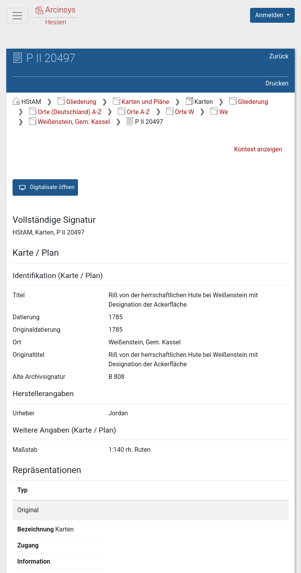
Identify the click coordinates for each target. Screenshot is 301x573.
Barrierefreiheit (217, 562)
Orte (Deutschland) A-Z (65, 112)
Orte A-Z (134, 112)
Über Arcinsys (99, 562)
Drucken (277, 83)
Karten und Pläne (141, 102)
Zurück (278, 56)
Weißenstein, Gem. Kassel (69, 122)
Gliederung (77, 102)
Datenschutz (157, 562)
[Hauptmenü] (17, 16)
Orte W (180, 112)
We (219, 112)
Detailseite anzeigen (237, 510)
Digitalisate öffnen (45, 187)
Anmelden (270, 15)
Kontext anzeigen (258, 149)
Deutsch (47, 547)
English (18, 547)
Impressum (274, 562)
